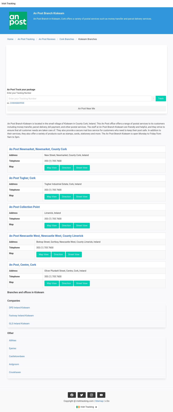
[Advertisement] (86, 67)
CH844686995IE (17, 103)
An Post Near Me (86, 108)
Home (10, 39)
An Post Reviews (47, 39)
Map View (52, 167)
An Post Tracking (26, 39)
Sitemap (99, 401)
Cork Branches (67, 39)
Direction (66, 167)
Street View (81, 167)
